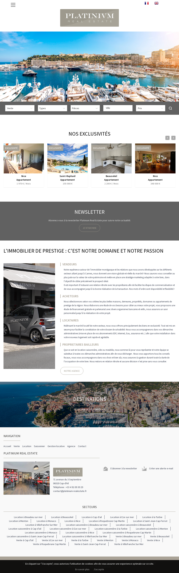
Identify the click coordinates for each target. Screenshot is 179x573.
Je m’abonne (89, 227)
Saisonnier (39, 446)
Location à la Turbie (152, 517)
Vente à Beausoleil (159, 536)
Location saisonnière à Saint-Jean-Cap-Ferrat (30, 536)
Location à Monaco (46, 521)
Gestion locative (56, 446)
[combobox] (118, 108)
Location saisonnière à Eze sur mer (68, 528)
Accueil (7, 446)
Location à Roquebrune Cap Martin (107, 521)
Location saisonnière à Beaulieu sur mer (87, 524)
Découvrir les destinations (89, 409)
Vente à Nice (153, 540)
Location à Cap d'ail (92, 517)
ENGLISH (156, 3)
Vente (17, 446)
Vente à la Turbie (79, 540)
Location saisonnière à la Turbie (111, 528)
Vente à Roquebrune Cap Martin (49, 544)
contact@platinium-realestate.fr (70, 491)
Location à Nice (72, 521)
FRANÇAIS (146, 3)
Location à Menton (18, 521)
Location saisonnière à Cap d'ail (25, 528)
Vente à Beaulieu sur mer (129, 536)
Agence (71, 446)
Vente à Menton (105, 540)
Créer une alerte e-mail (161, 468)
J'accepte (99, 569)
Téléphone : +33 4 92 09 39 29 (68, 487)
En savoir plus (82, 569)
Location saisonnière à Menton (152, 528)
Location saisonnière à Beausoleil (133, 524)
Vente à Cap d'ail (24, 540)
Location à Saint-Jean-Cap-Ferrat (150, 521)
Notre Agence (72, 370)
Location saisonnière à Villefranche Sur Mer (84, 536)
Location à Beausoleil (62, 517)
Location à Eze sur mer (122, 517)
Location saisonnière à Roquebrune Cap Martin (127, 532)
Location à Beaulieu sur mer (28, 517)
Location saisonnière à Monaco (41, 532)
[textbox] (119, 108)
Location (26, 446)
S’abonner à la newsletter (123, 468)
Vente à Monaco (130, 540)
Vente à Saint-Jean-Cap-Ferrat (90, 544)
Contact (82, 446)
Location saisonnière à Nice (80, 532)
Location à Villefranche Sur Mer (42, 524)
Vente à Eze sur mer (52, 540)
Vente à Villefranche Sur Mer (129, 544)
